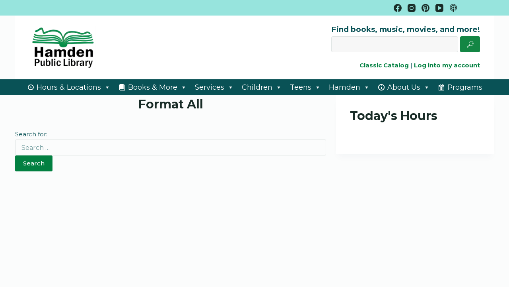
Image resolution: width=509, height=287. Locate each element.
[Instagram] (412, 8)
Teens (305, 87)
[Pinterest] (425, 8)
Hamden (349, 87)
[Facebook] (398, 8)
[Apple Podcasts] (453, 8)
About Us (408, 87)
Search (34, 163)
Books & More (157, 87)
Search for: (31, 134)
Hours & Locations (74, 87)
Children (262, 87)
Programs (464, 87)
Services (214, 87)
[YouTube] (439, 8)
